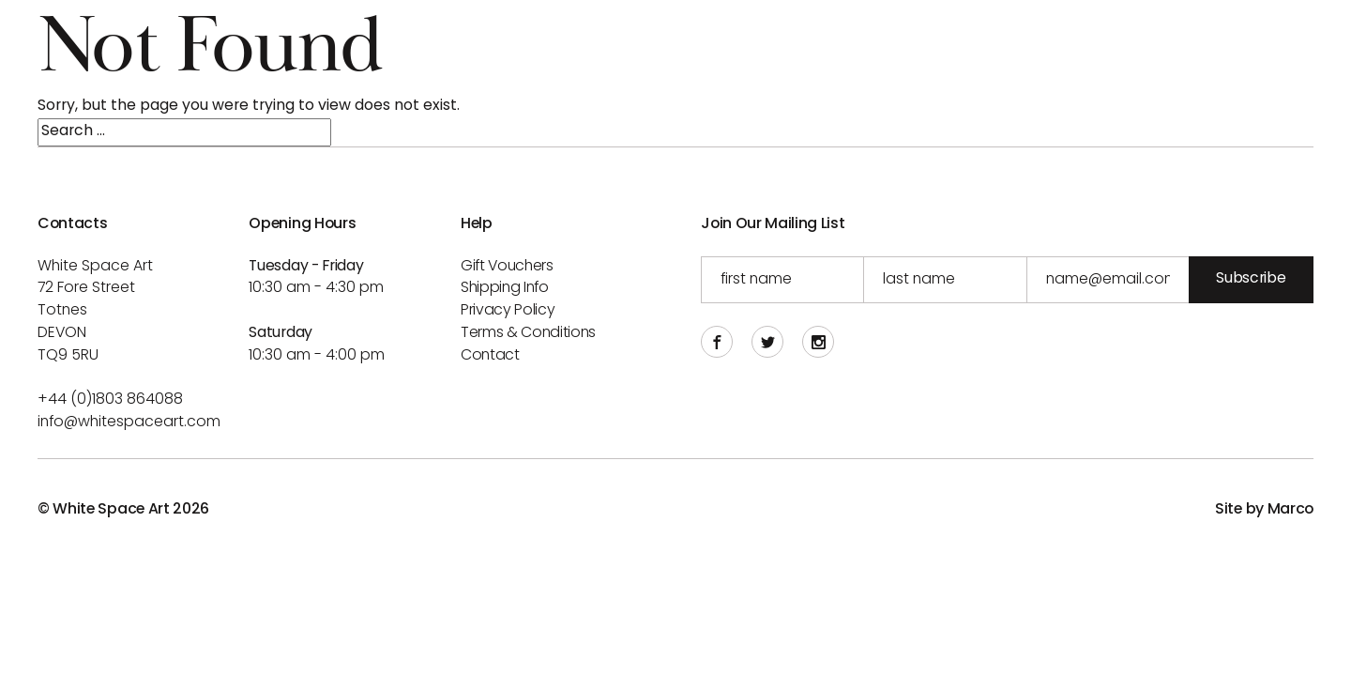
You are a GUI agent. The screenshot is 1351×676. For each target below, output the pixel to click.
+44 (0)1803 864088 (110, 399)
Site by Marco (1264, 509)
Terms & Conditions (528, 333)
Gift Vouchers (507, 266)
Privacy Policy (508, 310)
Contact (490, 355)
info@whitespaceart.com (129, 422)
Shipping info (505, 288)
